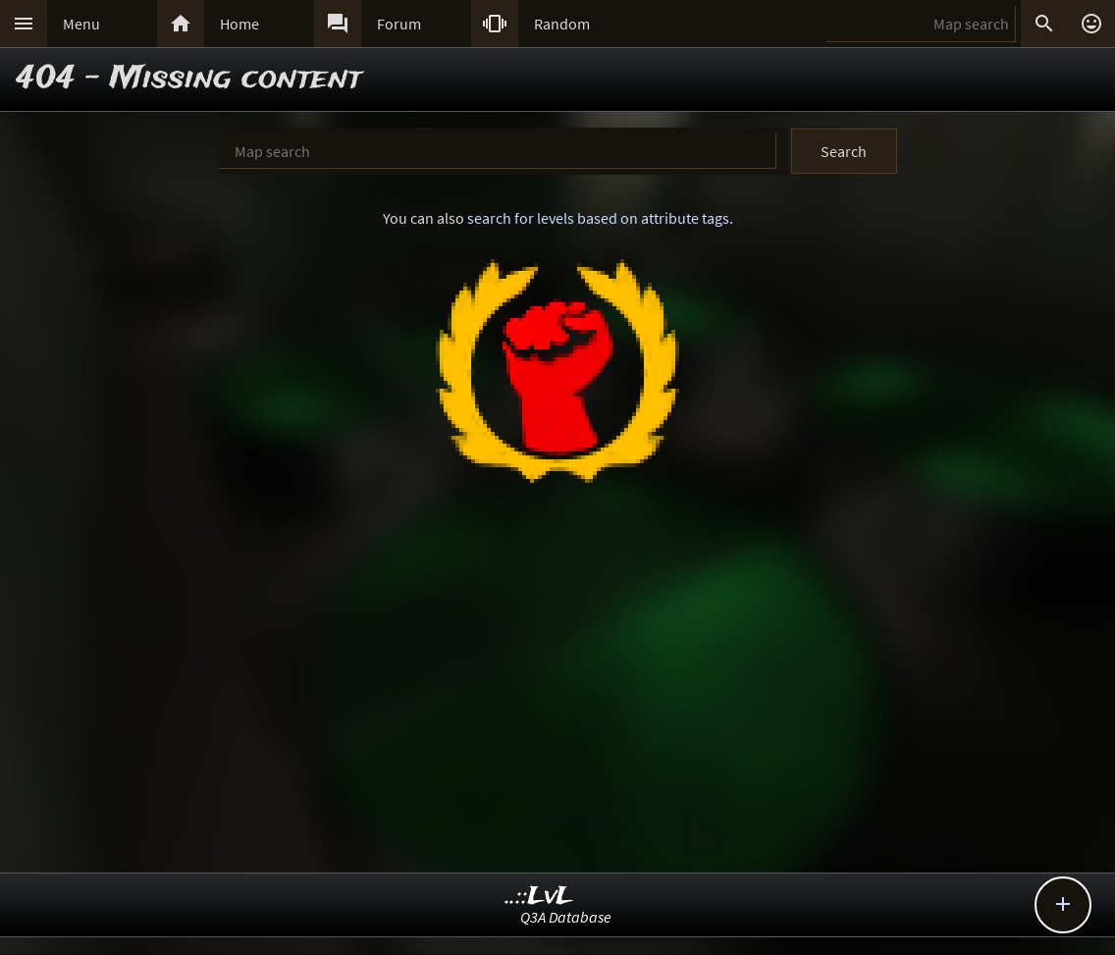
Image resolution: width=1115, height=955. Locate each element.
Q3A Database (565, 917)
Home (239, 23)
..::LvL (539, 896)
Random (562, 23)
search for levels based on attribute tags (598, 218)
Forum (399, 23)
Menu (81, 23)
